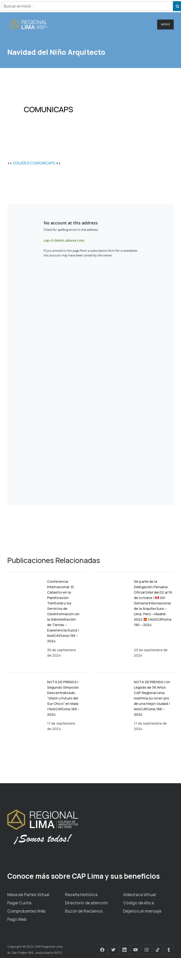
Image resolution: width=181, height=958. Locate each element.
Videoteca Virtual (139, 894)
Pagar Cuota (19, 903)
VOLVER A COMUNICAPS (34, 163)
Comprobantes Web (26, 911)
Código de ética (138, 903)
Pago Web (16, 919)
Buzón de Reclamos (84, 911)
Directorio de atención (86, 903)
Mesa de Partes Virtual (28, 894)
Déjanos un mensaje (142, 911)
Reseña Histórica (81, 894)
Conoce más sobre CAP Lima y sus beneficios (83, 876)
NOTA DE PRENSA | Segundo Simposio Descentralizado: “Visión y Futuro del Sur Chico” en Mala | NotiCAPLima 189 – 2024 (63, 698)
